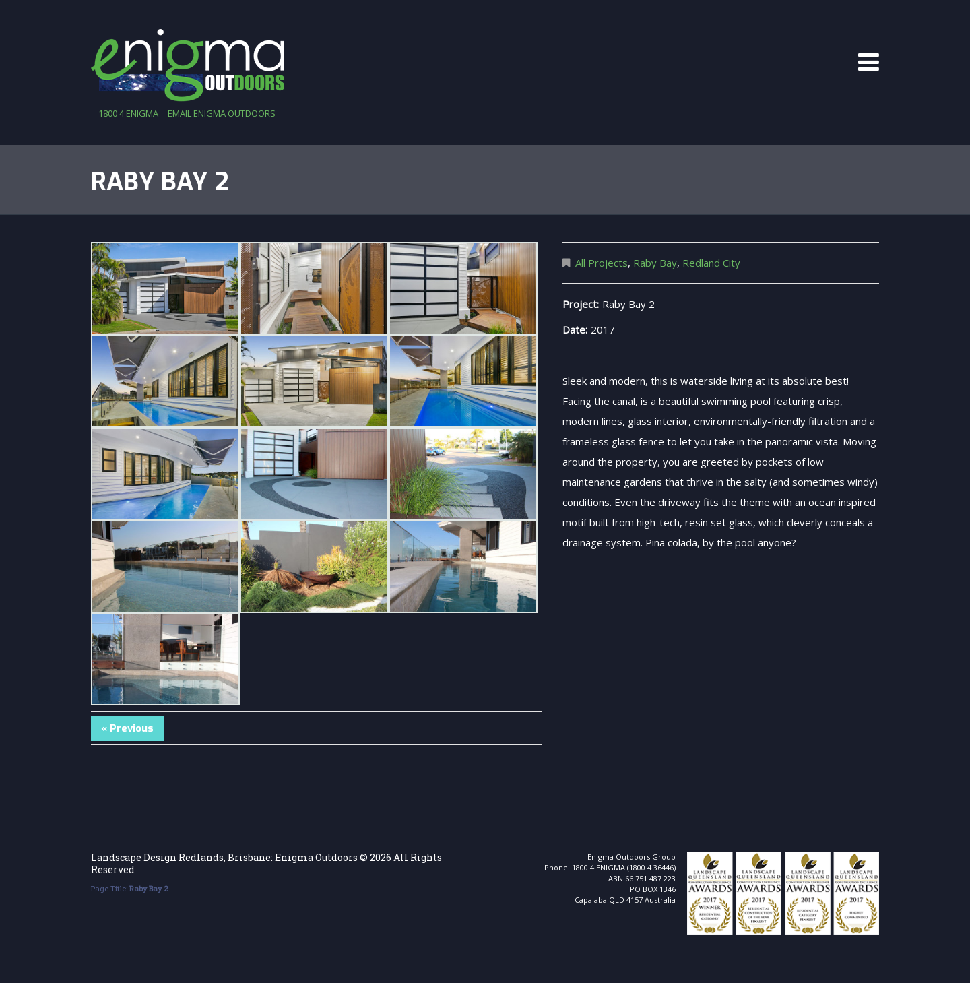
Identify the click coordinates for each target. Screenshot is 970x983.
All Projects (601, 262)
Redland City (711, 262)
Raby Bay (655, 262)
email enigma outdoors (222, 113)
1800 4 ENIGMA (128, 113)
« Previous (127, 728)
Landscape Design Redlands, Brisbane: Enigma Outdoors (224, 857)
